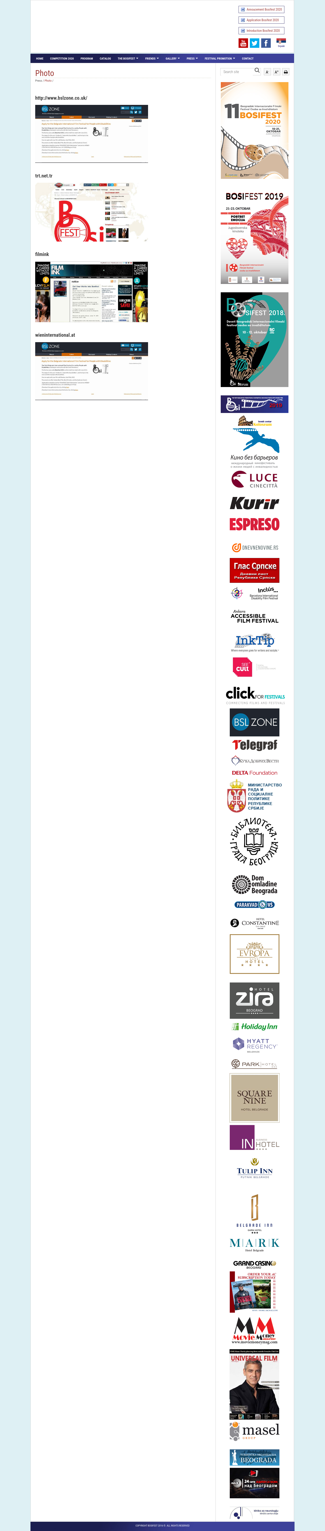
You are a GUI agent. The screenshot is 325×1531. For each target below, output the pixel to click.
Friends (150, 58)
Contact (247, 58)
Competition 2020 (62, 58)
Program (87, 58)
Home (39, 58)
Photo (47, 80)
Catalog (105, 58)
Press (191, 58)
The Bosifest (126, 58)
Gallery (171, 58)
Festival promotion (218, 58)
